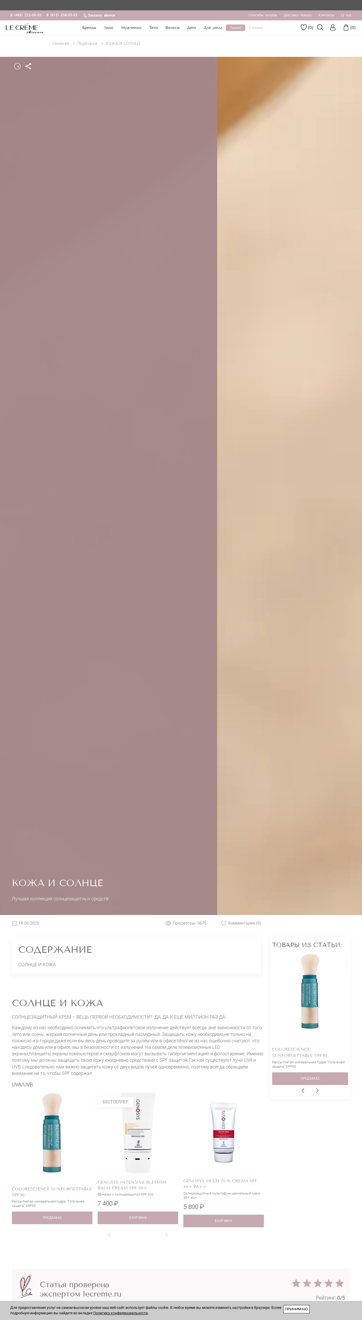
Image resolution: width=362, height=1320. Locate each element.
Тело (153, 28)
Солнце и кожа (37, 964)
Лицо (108, 28)
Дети (191, 28)
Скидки (256, 28)
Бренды (89, 28)
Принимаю (296, 1309)
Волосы (172, 28)
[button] (109, 1234)
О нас (346, 15)
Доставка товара (298, 15)
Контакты (326, 15)
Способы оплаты (263, 15)
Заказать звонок (99, 15)
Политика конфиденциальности (120, 1313)
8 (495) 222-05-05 (25, 15)
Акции (235, 28)
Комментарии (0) (241, 923)
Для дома (213, 28)
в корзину (137, 1218)
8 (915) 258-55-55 (61, 15)
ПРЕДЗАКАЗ (52, 1218)
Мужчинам (131, 28)
